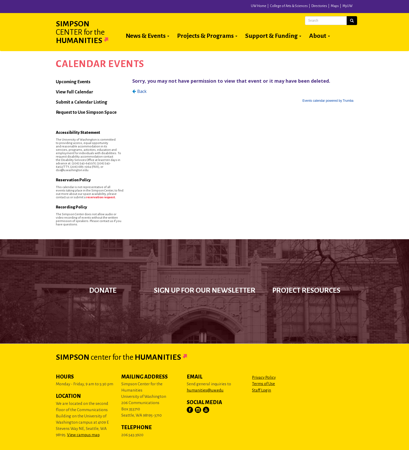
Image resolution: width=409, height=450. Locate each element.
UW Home (258, 6)
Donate (103, 290)
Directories (319, 6)
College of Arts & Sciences (289, 6)
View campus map (83, 435)
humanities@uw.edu (205, 390)
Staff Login (261, 390)
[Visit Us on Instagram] (198, 410)
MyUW (347, 6)
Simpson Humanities (88, 32)
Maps (335, 6)
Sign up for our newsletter (204, 290)
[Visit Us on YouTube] (206, 410)
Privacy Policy (264, 377)
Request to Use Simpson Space (86, 112)
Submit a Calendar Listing (81, 102)
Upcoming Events (73, 81)
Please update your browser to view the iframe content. (242, 89)
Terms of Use (263, 383)
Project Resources (306, 290)
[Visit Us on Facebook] (190, 410)
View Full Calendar (74, 91)
